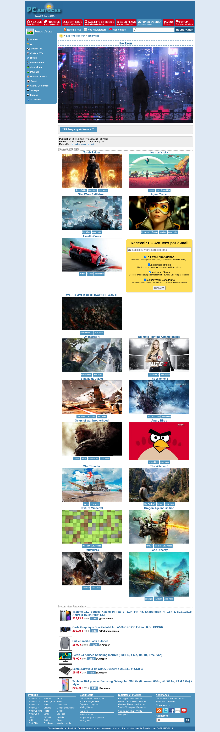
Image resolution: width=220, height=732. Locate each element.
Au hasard (35, 99)
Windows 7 (34, 708)
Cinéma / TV (36, 53)
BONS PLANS (126, 22)
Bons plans (123, 714)
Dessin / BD (37, 48)
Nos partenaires (104, 728)
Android (47, 698)
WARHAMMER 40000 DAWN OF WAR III (91, 295)
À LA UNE (34, 22)
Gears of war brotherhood (92, 420)
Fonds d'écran (44, 31)
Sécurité (60, 717)
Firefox (47, 711)
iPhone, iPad (49, 701)
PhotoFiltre (34, 723)
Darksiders (92, 550)
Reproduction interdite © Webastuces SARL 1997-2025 (147, 728)
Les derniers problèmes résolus (170, 698)
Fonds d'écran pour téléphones (132, 707)
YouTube (61, 714)
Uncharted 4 (92, 336)
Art (32, 44)
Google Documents (66, 708)
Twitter (47, 720)
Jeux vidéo (36, 67)
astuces (138, 698)
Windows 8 (34, 705)
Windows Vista (35, 711)
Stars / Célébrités (39, 85)
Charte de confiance (57, 728)
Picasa (60, 720)
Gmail (46, 714)
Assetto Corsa (91, 236)
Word (59, 698)
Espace (34, 95)
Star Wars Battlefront (91, 194)
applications (128, 698)
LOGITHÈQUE (72, 22)
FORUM (184, 22)
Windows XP (34, 714)
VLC (31, 720)
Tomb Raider (91, 152)
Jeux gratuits (86, 720)
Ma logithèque (86, 707)
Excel (59, 701)
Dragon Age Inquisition (159, 508)
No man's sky (159, 152)
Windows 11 (34, 698)
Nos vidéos (119, 29)
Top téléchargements (89, 701)
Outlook (47, 717)
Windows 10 (34, 701)
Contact (116, 728)
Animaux (35, 39)
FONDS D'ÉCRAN (149, 22)
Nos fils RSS (74, 29)
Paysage (34, 72)
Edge (46, 705)
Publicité (72, 728)
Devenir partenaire (86, 728)
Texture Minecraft (91, 508)
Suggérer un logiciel (89, 704)
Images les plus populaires (92, 717)
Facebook (48, 723)
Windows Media (64, 723)
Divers (33, 58)
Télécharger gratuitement (78, 129)
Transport (35, 90)
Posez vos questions (165, 701)
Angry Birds (159, 420)
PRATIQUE (52, 22)
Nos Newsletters (97, 29)
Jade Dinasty (159, 550)
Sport (34, 81)
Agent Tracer (159, 194)
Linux (31, 717)
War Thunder (91, 466)
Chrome (47, 708)
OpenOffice (62, 705)
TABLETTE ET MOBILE (99, 22)
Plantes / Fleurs (38, 76)
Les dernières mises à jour (92, 698)
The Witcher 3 (159, 378)
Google (60, 711)
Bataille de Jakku (92, 378)
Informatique (37, 62)
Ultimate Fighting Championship (159, 336)
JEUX (168, 22)
